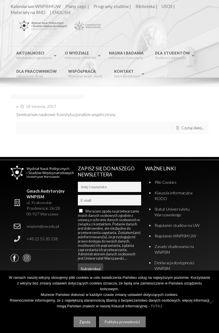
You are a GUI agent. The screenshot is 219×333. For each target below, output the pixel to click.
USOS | (168, 6)
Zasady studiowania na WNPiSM (174, 249)
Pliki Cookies (166, 182)
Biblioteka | (146, 6)
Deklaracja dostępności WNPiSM (174, 265)
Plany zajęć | (77, 6)
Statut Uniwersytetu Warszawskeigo (172, 212)
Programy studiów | (112, 6)
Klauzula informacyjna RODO (173, 195)
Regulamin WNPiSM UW (175, 235)
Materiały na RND (28, 12)
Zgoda (84, 322)
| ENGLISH (60, 12)
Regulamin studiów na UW (177, 225)
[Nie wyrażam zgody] (212, 302)
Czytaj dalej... (192, 127)
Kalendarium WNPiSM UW (36, 6)
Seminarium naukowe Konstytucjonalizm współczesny (65, 114)
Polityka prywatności (122, 322)
